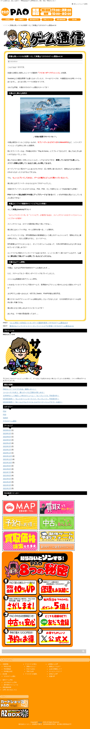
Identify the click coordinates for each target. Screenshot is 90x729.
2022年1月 (7, 453)
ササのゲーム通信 (9, 421)
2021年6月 (7, 475)
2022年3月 (7, 446)
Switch (5, 418)
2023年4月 (7, 430)
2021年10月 (7, 463)
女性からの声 (53, 674)
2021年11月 (7, 459)
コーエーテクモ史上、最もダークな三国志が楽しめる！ (24, 392)
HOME (7, 19)
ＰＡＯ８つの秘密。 (31, 674)
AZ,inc (40, 722)
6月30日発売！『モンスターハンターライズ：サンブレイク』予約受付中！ (31, 399)
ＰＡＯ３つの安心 (31, 664)
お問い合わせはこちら (10, 690)
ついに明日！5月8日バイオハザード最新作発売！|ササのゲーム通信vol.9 (39, 323)
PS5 (4, 415)
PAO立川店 (7, 666)
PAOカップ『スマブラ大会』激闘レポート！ (19, 389)
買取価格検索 (61, 19)
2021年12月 (7, 456)
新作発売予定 (34, 19)
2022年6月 (7, 437)
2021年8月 (7, 469)
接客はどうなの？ (55, 666)
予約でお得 (30, 671)
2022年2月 (7, 450)
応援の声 (52, 676)
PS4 (4, 411)
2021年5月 (7, 479)
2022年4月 (7, 443)
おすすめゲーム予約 (10, 682)
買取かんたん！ (31, 666)
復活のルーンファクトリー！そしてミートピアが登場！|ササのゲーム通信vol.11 (42, 326)
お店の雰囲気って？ (55, 669)
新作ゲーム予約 (8, 680)
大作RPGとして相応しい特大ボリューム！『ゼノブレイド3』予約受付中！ (31, 396)
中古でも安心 (30, 669)
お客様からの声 (53, 664)
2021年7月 (7, 472)
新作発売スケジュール (11, 685)
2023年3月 (7, 433)
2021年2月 (7, 488)
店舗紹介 (21, 19)
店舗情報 (5, 664)
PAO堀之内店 (8, 671)
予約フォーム (47, 19)
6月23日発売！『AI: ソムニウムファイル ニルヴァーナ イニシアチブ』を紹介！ (33, 402)
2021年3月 (7, 485)
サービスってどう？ (55, 671)
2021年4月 (7, 482)
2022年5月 (7, 440)
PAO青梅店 (7, 669)
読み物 (74, 19)
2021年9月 (7, 466)
